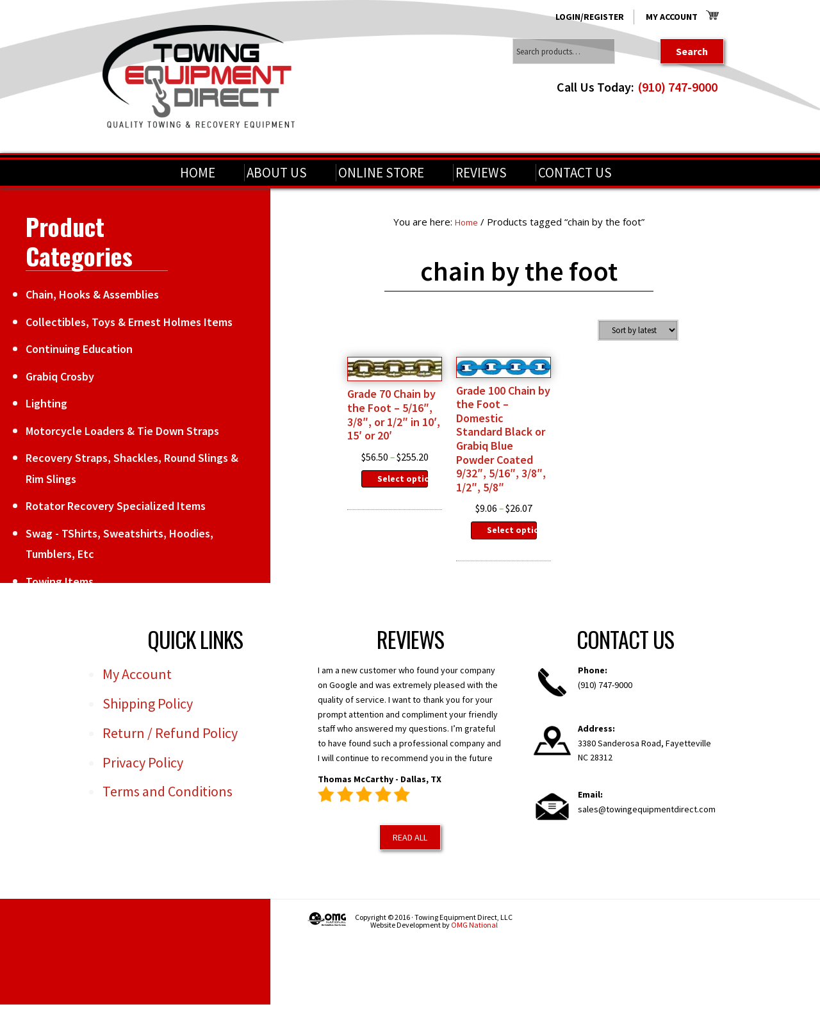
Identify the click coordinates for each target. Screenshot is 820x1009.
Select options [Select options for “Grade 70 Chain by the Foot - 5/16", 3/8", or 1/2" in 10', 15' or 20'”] (402, 504)
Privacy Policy (142, 778)
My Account (672, 16)
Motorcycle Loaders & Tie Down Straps (122, 430)
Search (692, 51)
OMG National (474, 941)
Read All (410, 853)
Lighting (46, 403)
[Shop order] (638, 330)
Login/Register (589, 16)
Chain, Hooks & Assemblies (92, 294)
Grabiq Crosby (60, 376)
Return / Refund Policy (170, 749)
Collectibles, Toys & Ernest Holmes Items (129, 322)
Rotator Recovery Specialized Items (116, 505)
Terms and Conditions (167, 808)
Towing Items (60, 581)
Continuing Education (79, 348)
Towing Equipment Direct (198, 76)
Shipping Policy (147, 720)
